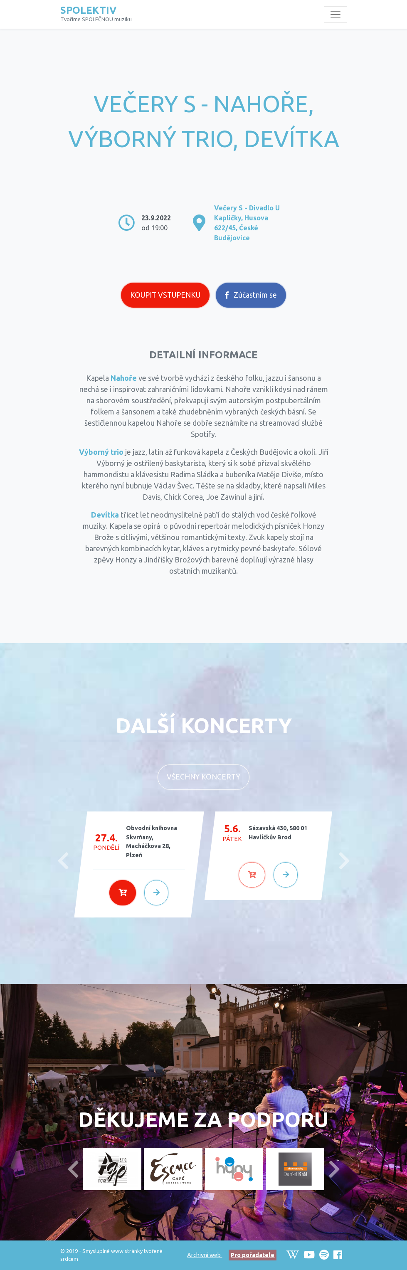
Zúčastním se (251, 295)
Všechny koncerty (203, 777)
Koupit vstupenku (165, 295)
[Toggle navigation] (335, 14)
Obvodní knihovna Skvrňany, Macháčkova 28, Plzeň (151, 841)
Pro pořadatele (252, 1255)
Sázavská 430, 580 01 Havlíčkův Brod (278, 833)
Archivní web (204, 1255)
